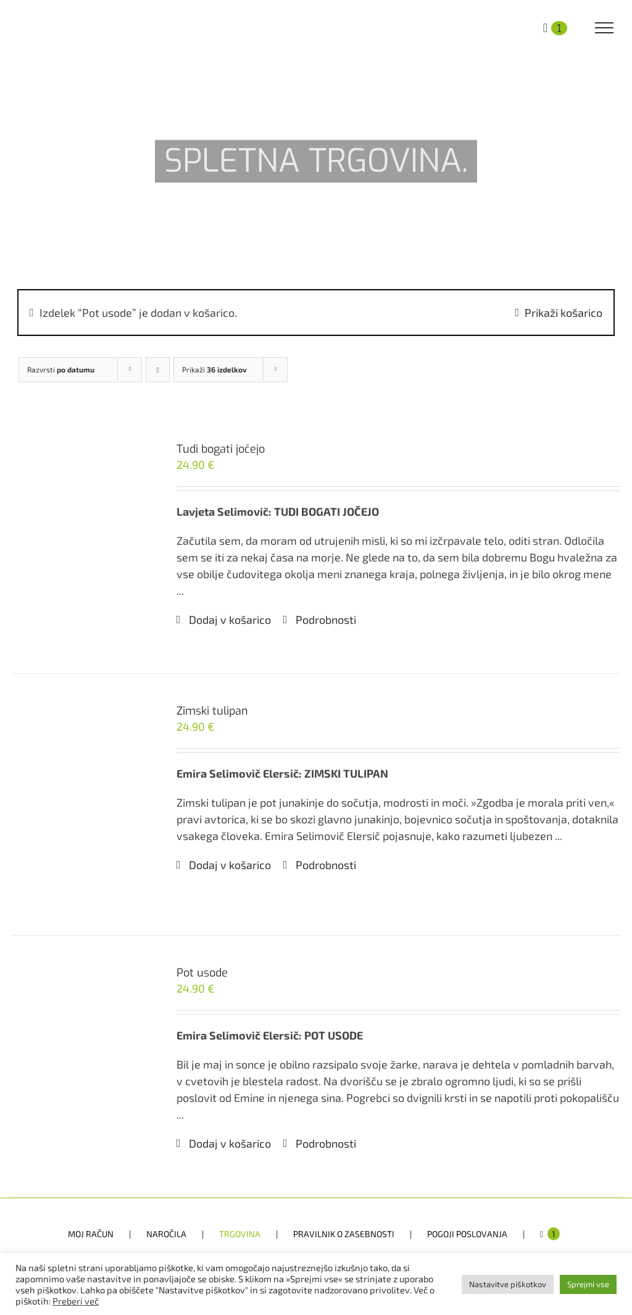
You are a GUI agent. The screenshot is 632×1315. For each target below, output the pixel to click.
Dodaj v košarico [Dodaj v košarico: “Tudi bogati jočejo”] (230, 619)
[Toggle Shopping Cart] (555, 26)
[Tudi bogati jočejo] (82, 542)
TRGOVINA (239, 1234)
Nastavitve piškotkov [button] (507, 1284)
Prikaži (214, 369)
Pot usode (202, 972)
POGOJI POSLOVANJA (467, 1234)
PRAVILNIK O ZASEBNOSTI (343, 1234)
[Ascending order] (158, 369)
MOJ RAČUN (91, 1234)
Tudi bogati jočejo (221, 449)
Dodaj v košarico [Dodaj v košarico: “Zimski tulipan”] (230, 865)
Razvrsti (60, 369)
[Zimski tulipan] (82, 804)
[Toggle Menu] (604, 27)
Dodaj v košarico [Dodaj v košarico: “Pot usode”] (230, 1143)
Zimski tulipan (212, 711)
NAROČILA (166, 1234)
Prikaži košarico (563, 312)
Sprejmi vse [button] (588, 1284)
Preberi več (75, 1300)
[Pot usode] (82, 1066)
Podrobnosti (326, 619)
